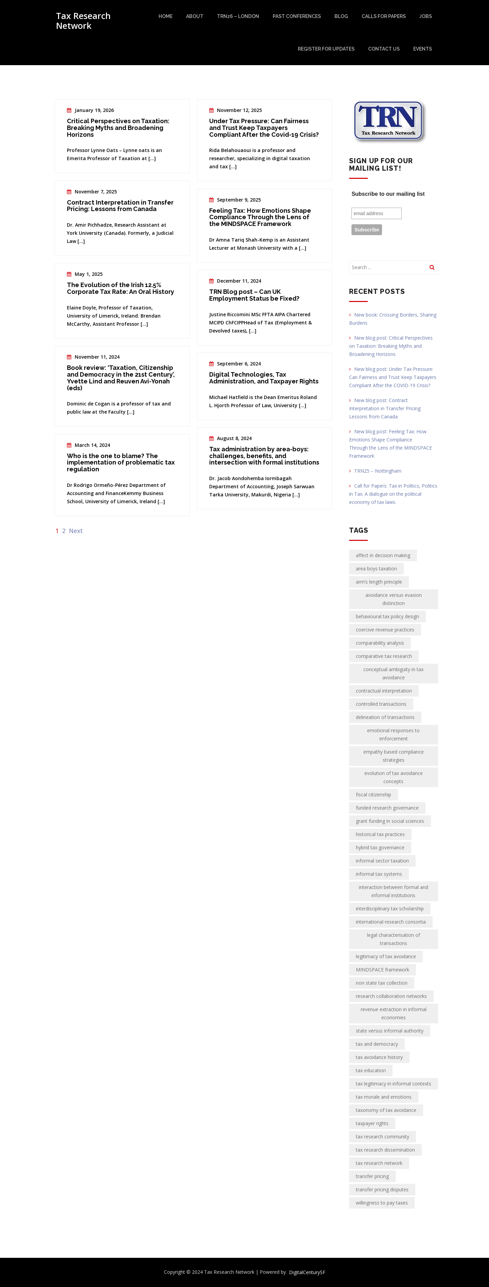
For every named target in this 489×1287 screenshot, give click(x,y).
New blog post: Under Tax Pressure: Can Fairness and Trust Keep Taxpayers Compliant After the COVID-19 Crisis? (392, 377)
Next (76, 531)
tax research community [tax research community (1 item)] (382, 1136)
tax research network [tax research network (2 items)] (379, 1163)
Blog (341, 16)
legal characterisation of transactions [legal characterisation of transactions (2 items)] (393, 939)
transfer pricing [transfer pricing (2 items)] (372, 1176)
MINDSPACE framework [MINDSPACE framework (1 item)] (382, 969)
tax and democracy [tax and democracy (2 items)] (377, 1044)
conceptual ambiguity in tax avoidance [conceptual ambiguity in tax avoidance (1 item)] (393, 673)
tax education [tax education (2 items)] (371, 1070)
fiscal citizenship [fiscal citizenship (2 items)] (373, 794)
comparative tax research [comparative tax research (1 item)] (384, 656)
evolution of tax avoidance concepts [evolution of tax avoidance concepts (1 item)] (393, 777)
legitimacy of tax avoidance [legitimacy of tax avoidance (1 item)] (386, 956)
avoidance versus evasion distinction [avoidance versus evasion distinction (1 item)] (393, 599)
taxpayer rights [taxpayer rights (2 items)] (372, 1123)
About (194, 16)
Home (166, 16)
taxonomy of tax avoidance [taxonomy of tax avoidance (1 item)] (386, 1110)
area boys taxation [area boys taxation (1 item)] (376, 568)
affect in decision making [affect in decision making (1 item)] (383, 555)
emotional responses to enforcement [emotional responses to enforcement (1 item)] (393, 734)
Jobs (425, 16)
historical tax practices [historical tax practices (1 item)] (380, 834)
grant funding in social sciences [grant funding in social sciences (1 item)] (390, 821)
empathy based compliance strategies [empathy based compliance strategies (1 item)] (393, 756)
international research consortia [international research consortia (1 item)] (391, 922)
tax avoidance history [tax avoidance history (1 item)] (379, 1057)
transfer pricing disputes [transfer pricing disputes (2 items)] (382, 1189)
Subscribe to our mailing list (387, 194)
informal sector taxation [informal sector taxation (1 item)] (382, 860)
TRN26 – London (238, 16)
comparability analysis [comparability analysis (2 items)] (380, 643)
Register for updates (326, 49)
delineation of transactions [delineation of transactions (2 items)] (385, 717)
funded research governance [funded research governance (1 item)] (387, 808)
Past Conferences (297, 16)
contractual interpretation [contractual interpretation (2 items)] (384, 690)
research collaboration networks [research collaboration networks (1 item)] (391, 996)
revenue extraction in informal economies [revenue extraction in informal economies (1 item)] (394, 1013)
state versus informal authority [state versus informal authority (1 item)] (389, 1030)
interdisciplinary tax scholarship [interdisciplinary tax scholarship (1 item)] (390, 908)
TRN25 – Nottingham (375, 471)
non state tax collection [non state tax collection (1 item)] (382, 983)
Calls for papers (384, 16)
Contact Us (384, 49)
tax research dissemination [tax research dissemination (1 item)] (385, 1150)
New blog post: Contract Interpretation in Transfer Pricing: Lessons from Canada (385, 408)
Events (422, 49)
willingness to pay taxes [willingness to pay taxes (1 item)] (382, 1202)
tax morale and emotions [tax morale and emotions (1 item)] (384, 1097)
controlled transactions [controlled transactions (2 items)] (381, 704)
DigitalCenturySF (307, 1272)
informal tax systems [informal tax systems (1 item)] (379, 874)
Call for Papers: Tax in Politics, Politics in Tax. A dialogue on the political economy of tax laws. (393, 493)
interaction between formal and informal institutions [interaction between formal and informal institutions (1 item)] (393, 891)
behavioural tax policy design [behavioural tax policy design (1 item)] (387, 616)
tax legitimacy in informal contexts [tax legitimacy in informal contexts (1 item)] (393, 1083)
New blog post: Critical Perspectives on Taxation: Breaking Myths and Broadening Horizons (391, 346)
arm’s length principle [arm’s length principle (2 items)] (379, 582)
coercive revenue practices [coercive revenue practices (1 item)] (385, 629)
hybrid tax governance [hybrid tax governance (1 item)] (380, 847)
